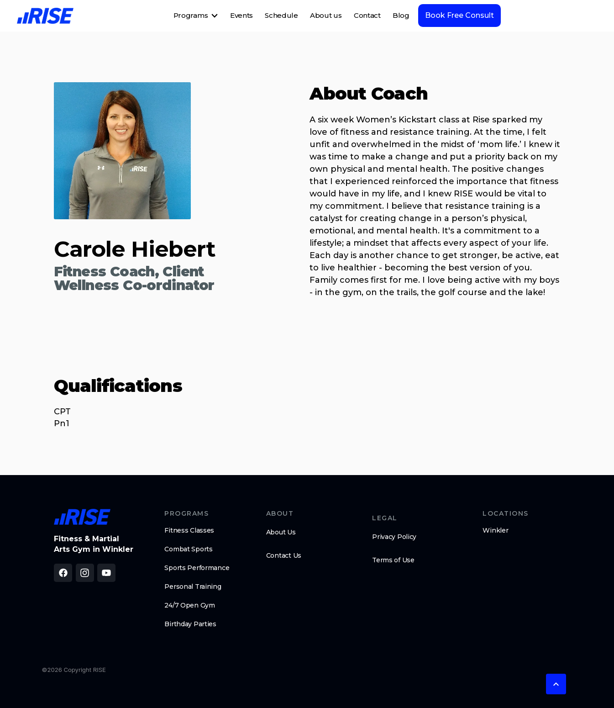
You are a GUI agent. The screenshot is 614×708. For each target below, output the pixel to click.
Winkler (495, 530)
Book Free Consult (459, 15)
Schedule (281, 15)
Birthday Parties (190, 624)
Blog (401, 15)
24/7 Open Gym (189, 605)
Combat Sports (188, 549)
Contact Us (283, 555)
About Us (281, 532)
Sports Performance (196, 568)
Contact (367, 15)
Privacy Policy (394, 537)
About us (326, 15)
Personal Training (192, 586)
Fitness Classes (189, 530)
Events (241, 15)
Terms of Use (393, 560)
